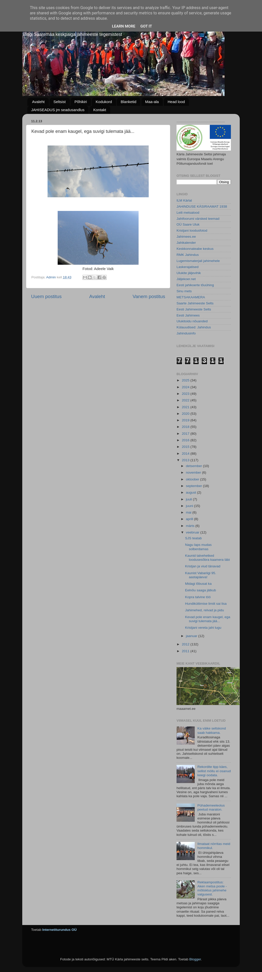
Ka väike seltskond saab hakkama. (211, 730)
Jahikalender (186, 243)
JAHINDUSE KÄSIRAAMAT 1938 (202, 206)
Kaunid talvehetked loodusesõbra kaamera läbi (207, 558)
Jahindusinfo (186, 333)
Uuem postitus (46, 296)
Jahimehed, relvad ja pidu (204, 610)
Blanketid (128, 102)
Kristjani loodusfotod (192, 230)
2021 (186, 407)
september (194, 486)
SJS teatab (193, 538)
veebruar (193, 532)
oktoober (193, 479)
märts (190, 526)
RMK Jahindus (188, 255)
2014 (186, 453)
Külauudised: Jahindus (194, 327)
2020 (186, 414)
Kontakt (99, 110)
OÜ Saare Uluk (188, 224)
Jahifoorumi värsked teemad (198, 219)
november (194, 472)
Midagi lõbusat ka (198, 584)
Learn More (123, 26)
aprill (190, 519)
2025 (186, 380)
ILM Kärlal (184, 200)
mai (189, 512)
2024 (186, 387)
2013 (186, 460)
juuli (189, 499)
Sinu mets (184, 291)
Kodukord (104, 102)
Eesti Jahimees (188, 315)
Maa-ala (152, 102)
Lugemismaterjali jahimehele (198, 261)
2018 (186, 427)
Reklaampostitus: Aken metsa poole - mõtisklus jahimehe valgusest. (212, 888)
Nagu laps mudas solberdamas (198, 547)
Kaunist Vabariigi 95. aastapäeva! (200, 575)
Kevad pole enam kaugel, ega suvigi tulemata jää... (207, 619)
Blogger (195, 959)
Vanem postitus (149, 296)
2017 (186, 433)
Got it (146, 26)
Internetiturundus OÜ (59, 930)
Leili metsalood (188, 212)
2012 (186, 644)
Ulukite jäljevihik (189, 273)
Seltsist (59, 102)
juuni (190, 506)
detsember (194, 466)
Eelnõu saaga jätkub (200, 590)
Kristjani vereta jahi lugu (203, 627)
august (191, 492)
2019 (186, 420)
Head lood (176, 102)
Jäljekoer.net (186, 279)
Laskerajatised (188, 267)
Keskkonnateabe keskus (195, 249)
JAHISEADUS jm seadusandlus (57, 110)
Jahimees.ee (186, 236)
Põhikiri (80, 102)
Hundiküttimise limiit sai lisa (206, 603)
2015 (186, 447)
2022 (186, 400)
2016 (186, 440)
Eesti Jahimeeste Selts (194, 309)
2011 (186, 651)
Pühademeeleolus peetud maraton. (211, 807)
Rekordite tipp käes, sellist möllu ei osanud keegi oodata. (214, 771)
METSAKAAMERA (191, 297)
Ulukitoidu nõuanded (192, 321)
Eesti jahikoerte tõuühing (195, 285)
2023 (186, 394)
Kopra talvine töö (198, 597)
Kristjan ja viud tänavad (203, 566)
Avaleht (38, 102)
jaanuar (192, 636)
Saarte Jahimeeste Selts (195, 303)
